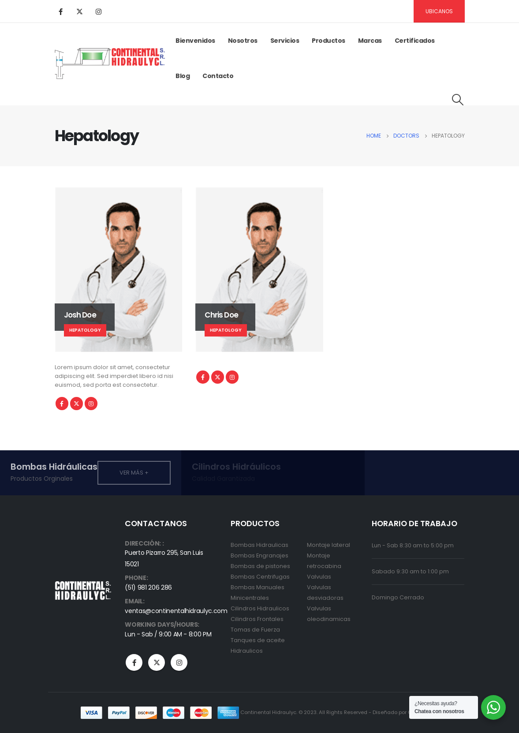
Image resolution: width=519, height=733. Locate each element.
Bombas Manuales (257, 587)
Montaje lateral (328, 545)
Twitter (76, 403)
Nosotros (243, 40)
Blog (182, 75)
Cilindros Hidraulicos (260, 608)
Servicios (284, 40)
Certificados (415, 40)
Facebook (62, 403)
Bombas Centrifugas (260, 576)
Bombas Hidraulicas (259, 545)
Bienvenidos (195, 40)
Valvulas (319, 576)
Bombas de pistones (260, 566)
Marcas (370, 40)
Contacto (217, 75)
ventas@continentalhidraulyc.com (176, 610)
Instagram (91, 403)
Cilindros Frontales (257, 619)
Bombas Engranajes (259, 555)
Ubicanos (439, 11)
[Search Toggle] (457, 99)
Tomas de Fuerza (255, 629)
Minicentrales (250, 598)
